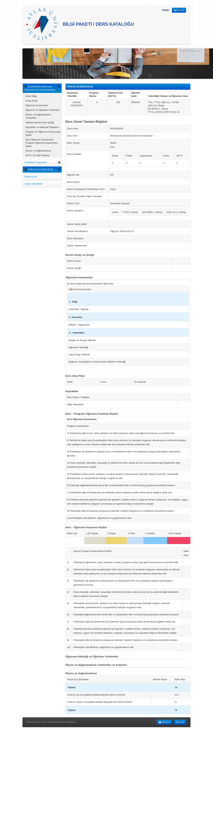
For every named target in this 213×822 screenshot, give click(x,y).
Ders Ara (179, 10)
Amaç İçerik (31, 100)
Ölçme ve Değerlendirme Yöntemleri (38, 116)
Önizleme (164, 722)
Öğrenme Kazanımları (36, 105)
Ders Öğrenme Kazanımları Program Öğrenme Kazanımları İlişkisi (41, 142)
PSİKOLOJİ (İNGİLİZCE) (38, 169)
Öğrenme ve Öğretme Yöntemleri (42, 110)
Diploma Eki (30, 176)
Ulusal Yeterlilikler (33, 183)
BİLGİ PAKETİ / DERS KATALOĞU (80, 24)
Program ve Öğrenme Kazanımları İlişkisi (43, 133)
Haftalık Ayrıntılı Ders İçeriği (39, 122)
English (165, 10)
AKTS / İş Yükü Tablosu (37, 155)
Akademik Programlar (35, 162)
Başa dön (180, 722)
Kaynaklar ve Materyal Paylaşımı (42, 127)
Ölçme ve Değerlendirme (38, 150)
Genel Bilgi (31, 96)
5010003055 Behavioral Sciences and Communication (39, 88)
